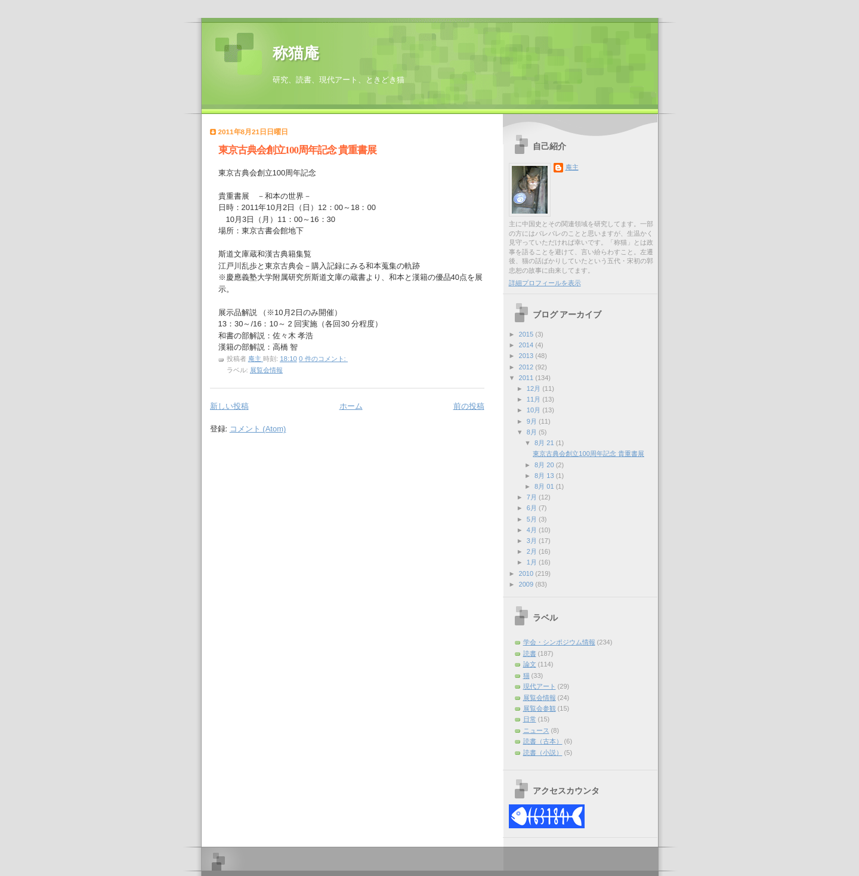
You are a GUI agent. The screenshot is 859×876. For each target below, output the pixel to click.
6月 (533, 507)
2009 (527, 584)
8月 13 (545, 475)
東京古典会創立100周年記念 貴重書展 (297, 150)
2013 (527, 355)
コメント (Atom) (258, 428)
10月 (534, 410)
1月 (533, 562)
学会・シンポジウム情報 (559, 642)
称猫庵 (296, 53)
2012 (527, 367)
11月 (534, 399)
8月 (533, 432)
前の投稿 (468, 406)
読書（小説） (543, 752)
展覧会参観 (539, 708)
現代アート (539, 686)
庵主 (572, 167)
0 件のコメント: (323, 358)
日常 (529, 719)
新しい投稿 (229, 406)
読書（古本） (543, 741)
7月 (533, 497)
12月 (534, 388)
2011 (527, 377)
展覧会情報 (266, 370)
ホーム (351, 406)
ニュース (536, 730)
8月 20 (545, 464)
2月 (533, 551)
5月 (533, 519)
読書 (529, 653)
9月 (533, 421)
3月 (533, 540)
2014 (527, 344)
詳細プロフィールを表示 (545, 282)
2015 (527, 334)
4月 (533, 529)
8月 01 (545, 486)
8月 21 (545, 442)
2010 (527, 573)
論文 (529, 664)
